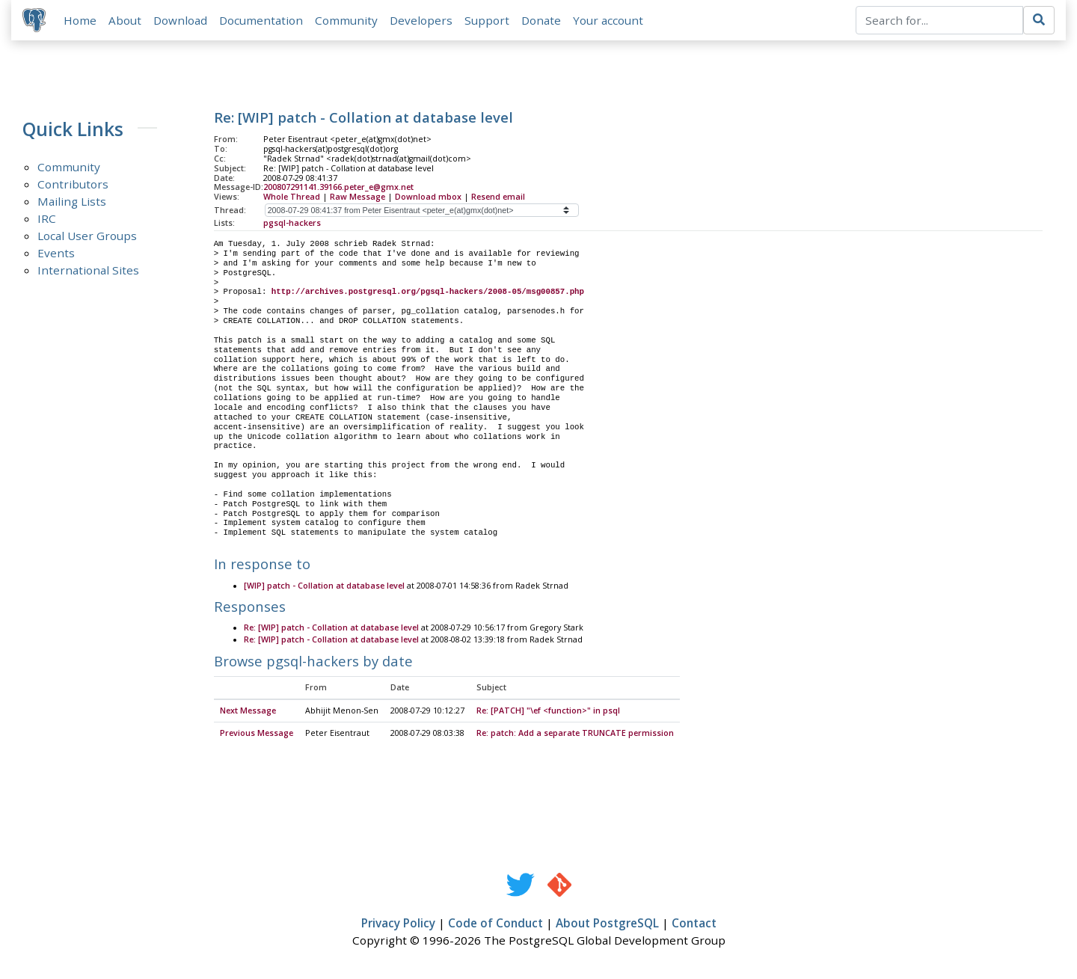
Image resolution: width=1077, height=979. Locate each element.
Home (80, 20)
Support (487, 20)
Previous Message (256, 734)
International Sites (88, 270)
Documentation (262, 20)
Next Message (248, 712)
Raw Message (357, 197)
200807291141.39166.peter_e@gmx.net (338, 187)
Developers (421, 20)
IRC (46, 219)
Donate (542, 20)
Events (56, 253)
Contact (694, 924)
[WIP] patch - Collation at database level (324, 587)
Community (347, 20)
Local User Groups (87, 236)
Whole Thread (291, 197)
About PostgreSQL (607, 924)
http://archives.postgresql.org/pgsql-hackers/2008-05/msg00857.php (427, 292)
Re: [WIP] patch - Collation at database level (331, 629)
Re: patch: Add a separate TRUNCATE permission (575, 734)
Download (181, 20)
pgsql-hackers (292, 223)
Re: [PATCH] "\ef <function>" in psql (548, 712)
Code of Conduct (495, 924)
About (125, 20)
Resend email (498, 197)
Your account (609, 20)
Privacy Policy (398, 924)
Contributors (72, 184)
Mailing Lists (71, 201)
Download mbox (428, 197)
